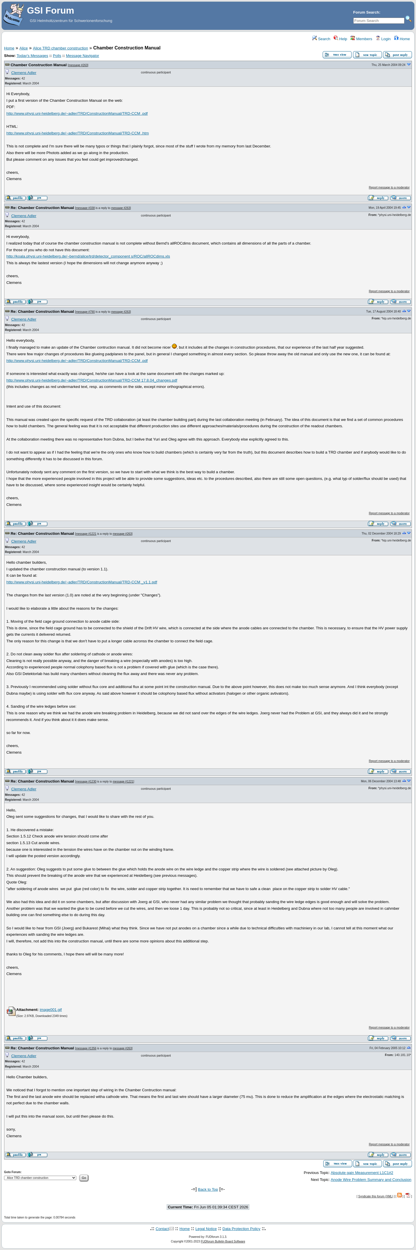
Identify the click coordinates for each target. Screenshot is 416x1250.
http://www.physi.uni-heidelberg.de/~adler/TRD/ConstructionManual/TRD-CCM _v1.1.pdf (81, 582)
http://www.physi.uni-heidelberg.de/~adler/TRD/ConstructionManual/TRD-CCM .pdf (77, 113)
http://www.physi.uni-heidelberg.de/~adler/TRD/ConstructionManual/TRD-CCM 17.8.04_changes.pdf (91, 380)
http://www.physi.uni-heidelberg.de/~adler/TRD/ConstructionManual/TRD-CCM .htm (77, 133)
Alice (23, 48)
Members (361, 39)
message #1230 (86, 781)
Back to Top (208, 1189)
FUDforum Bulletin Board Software (223, 1241)
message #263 (78, 65)
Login (383, 39)
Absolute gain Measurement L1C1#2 (362, 1173)
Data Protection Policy (241, 1229)
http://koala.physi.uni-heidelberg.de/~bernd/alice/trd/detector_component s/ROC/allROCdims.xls (88, 256)
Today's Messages (32, 55)
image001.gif (51, 1009)
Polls (57, 55)
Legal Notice (206, 1229)
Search (321, 39)
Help (340, 39)
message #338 (85, 208)
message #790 (85, 311)
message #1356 (86, 1048)
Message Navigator (82, 55)
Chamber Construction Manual (39, 65)
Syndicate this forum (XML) (375, 1196)
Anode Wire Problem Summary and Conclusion (371, 1179)
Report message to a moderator (389, 187)
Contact (162, 1229)
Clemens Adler (23, 73)
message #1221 (86, 533)
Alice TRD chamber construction (60, 48)
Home (402, 39)
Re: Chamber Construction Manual (42, 208)
